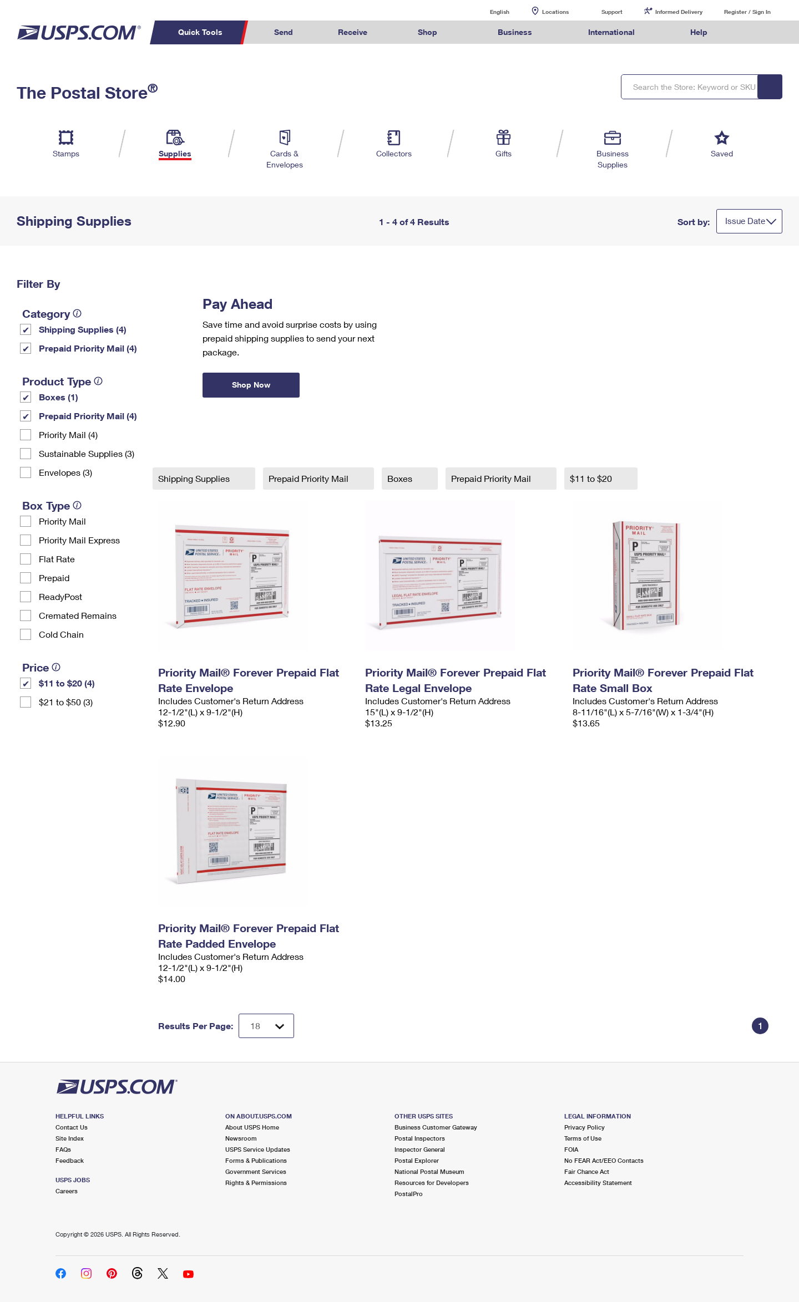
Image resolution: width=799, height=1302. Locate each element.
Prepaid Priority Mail (310, 478)
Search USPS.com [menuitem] (751, 32)
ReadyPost (60, 596)
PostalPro (409, 1193)
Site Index (69, 1138)
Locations (555, 11)
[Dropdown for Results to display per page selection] (266, 1026)
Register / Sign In (747, 11)
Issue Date (745, 221)
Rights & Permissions (256, 1182)
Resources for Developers (432, 1182)
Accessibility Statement (598, 1182)
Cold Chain (61, 634)
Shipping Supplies (195, 478)
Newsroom (241, 1138)
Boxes (400, 478)
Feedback (69, 1160)
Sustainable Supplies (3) (86, 453)
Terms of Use (582, 1138)
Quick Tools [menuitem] (200, 32)
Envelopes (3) (65, 472)
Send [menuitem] (283, 32)
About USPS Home (252, 1127)
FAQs (63, 1149)
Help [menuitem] (698, 32)
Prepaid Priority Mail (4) (88, 348)
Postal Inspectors (420, 1138)
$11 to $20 (592, 478)
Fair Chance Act (586, 1171)
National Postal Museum (429, 1171)
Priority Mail (62, 521)
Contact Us (71, 1127)
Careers (66, 1190)
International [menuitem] (611, 32)
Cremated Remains (78, 615)
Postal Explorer (417, 1160)
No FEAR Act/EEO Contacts (604, 1160)
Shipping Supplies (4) (83, 329)
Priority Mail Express (79, 540)
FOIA (571, 1149)
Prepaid (54, 577)
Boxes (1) (58, 396)
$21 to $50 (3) (66, 701)
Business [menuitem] (515, 32)
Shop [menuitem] (427, 32)
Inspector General (420, 1149)
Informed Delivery (678, 11)
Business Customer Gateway (436, 1127)
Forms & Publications (256, 1160)
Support (612, 11)
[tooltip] (77, 313)
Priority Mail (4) (68, 434)
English (488, 11)
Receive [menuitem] (352, 32)
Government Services (255, 1171)
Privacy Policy (584, 1127)
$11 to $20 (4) (67, 683)
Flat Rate (57, 558)
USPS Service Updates (257, 1149)
